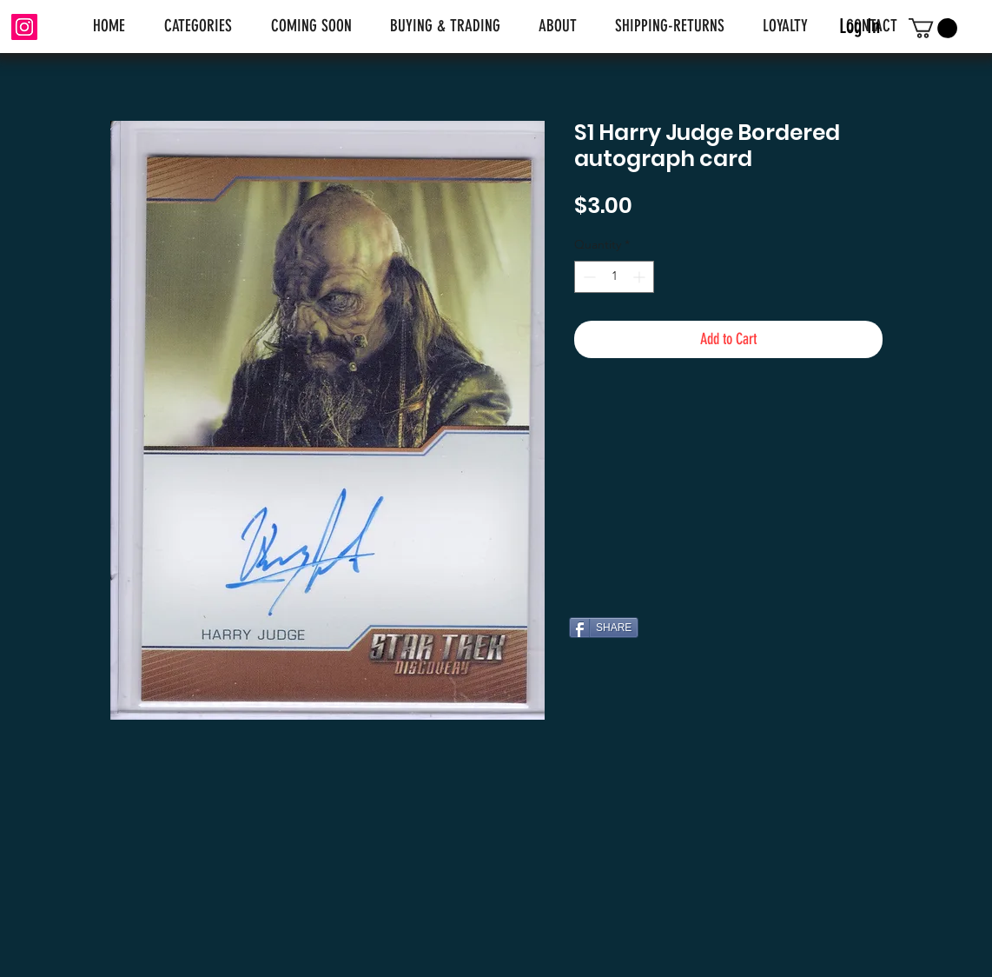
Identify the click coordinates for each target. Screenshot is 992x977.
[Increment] (640, 277)
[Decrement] (588, 277)
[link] (933, 28)
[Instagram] (24, 27)
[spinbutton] (614, 277)
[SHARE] (603, 627)
